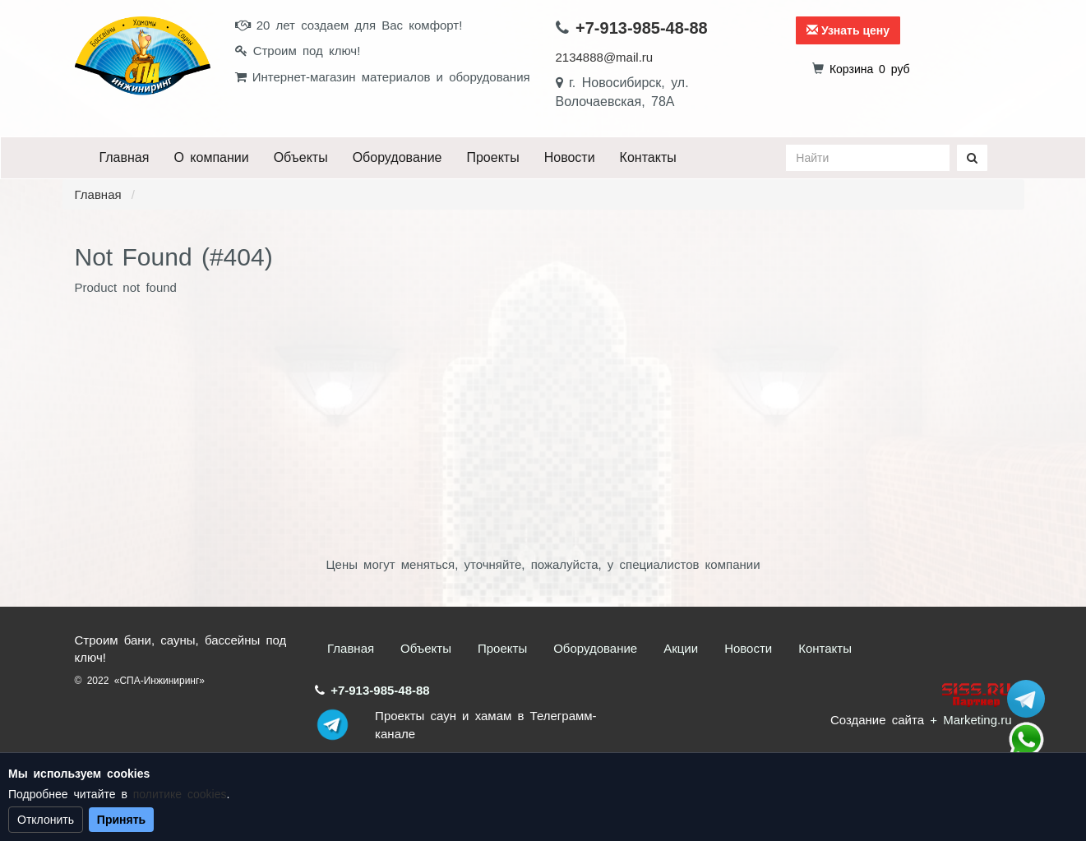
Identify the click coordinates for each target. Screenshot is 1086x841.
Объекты (301, 157)
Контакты (648, 157)
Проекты (492, 157)
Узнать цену (848, 30)
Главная (124, 157)
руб (870, 69)
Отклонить (45, 819)
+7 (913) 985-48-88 (1026, 740)
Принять (121, 819)
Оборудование (397, 157)
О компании (210, 157)
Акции (680, 648)
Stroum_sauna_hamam (1026, 699)
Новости (569, 157)
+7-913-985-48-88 (641, 28)
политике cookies (180, 794)
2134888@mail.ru (605, 57)
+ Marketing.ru (970, 720)
